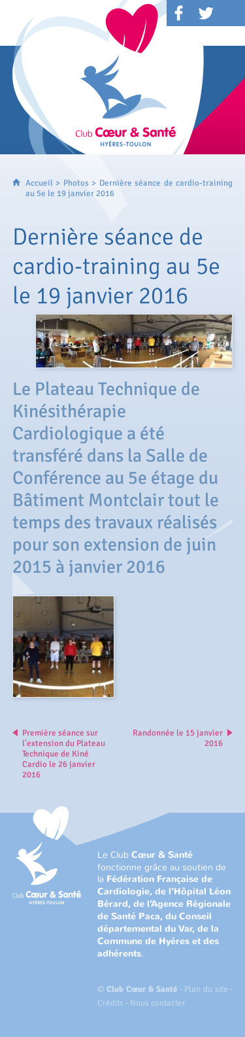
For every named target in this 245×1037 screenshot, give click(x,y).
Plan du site (205, 989)
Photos (76, 183)
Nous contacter (158, 1003)
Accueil (39, 183)
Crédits (110, 1003)
